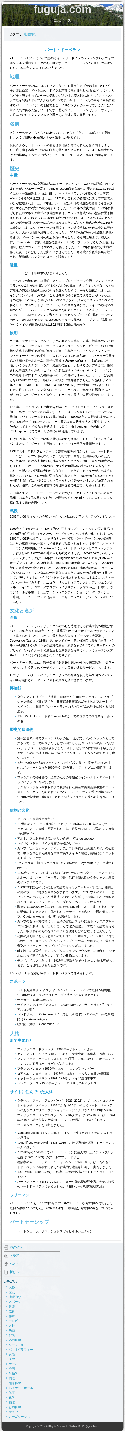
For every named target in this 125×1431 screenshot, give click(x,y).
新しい (14, 1272)
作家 (12, 1316)
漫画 (12, 1368)
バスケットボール (21, 1388)
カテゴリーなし (19, 1416)
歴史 (12, 1292)
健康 (12, 1392)
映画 (12, 1330)
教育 (12, 1311)
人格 (12, 1287)
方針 (12, 1325)
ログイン (16, 1247)
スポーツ (15, 1301)
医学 (12, 1359)
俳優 (12, 1335)
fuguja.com (63, 9)
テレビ (13, 1321)
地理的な (30, 34)
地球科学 (15, 1383)
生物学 (13, 1373)
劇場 (12, 1378)
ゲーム (13, 1364)
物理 (12, 1402)
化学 (12, 1397)
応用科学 (15, 1340)
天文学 (13, 1412)
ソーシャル (16, 1344)
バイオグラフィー (21, 1349)
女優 (12, 1354)
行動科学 (15, 1407)
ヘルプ (14, 1255)
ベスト (14, 1263)
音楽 (12, 1306)
